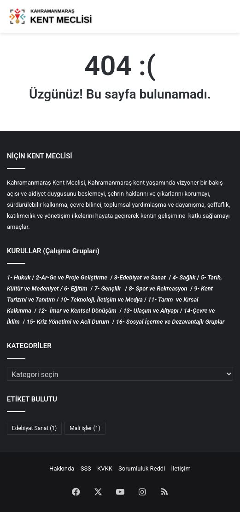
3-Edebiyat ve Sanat (140, 277)
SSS (86, 468)
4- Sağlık (183, 277)
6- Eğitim (76, 288)
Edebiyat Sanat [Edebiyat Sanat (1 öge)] (34, 428)
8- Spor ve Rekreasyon (158, 288)
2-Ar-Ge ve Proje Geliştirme (71, 277)
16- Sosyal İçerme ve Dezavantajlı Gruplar (170, 321)
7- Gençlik (107, 288)
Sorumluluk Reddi (141, 468)
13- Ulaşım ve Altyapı (150, 310)
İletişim (181, 468)
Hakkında (61, 468)
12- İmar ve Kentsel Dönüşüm (77, 310)
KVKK (104, 468)
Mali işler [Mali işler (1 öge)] (85, 428)
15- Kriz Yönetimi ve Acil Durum (67, 321)
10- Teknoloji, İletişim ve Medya (101, 299)
